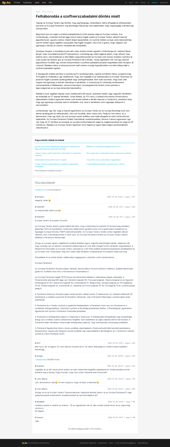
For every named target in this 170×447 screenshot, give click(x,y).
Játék (37, 3)
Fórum (111, 443)
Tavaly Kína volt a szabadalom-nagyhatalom (103, 160)
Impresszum (102, 443)
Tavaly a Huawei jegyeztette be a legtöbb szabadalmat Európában (56, 165)
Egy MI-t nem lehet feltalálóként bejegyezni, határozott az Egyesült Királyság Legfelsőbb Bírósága (57, 148)
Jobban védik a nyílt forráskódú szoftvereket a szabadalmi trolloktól (58, 154)
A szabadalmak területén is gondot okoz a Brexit (105, 164)
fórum (131, 2)
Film (50, 3)
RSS (136, 2)
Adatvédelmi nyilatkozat (88, 443)
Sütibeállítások (143, 443)
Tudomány (27, 3)
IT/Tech (17, 3)
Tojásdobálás (41, 359)
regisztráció (164, 2)
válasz (127, 197)
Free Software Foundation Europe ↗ (49, 171)
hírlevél (143, 2)
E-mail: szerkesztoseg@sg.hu (125, 443)
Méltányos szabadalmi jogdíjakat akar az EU (103, 147)
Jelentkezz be (40, 190)
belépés (155, 2)
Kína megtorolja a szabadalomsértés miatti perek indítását (108, 153)
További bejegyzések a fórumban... (85, 429)
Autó (44, 3)
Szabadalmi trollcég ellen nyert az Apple (50, 160)
